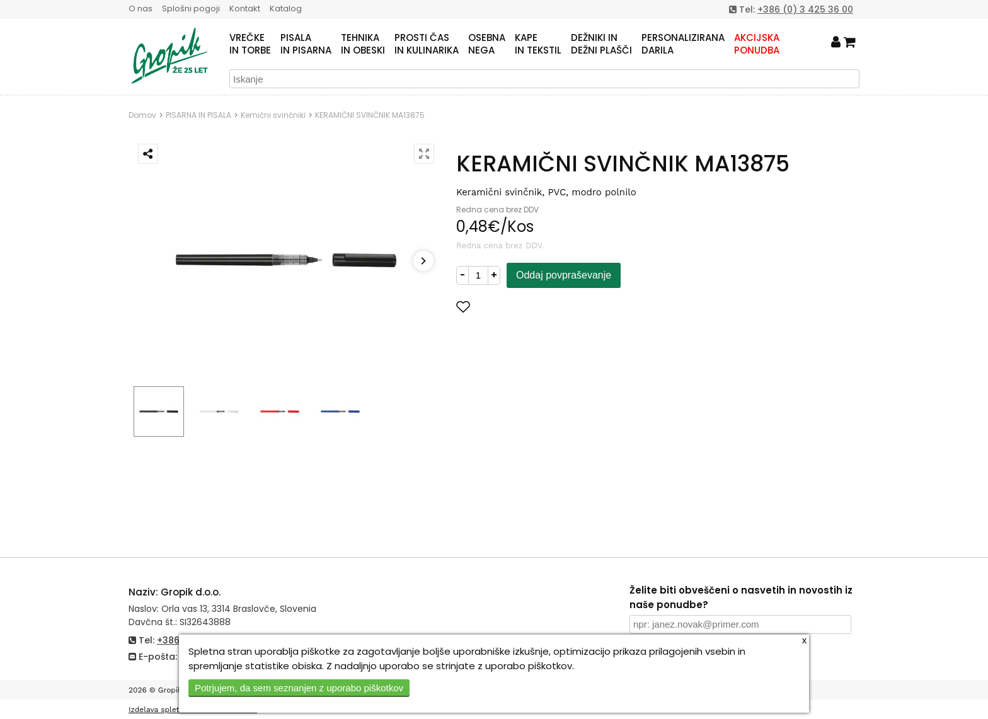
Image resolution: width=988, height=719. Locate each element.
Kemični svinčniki (273, 115)
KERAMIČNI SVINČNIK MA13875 (370, 115)
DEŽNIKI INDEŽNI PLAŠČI (601, 44)
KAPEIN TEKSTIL (538, 44)
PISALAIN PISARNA (305, 44)
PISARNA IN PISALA (198, 115)
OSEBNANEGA (486, 44)
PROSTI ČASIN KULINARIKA (426, 44)
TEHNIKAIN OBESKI (363, 44)
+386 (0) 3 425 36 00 (805, 9)
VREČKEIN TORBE (250, 44)
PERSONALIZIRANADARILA (683, 44)
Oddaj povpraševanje (563, 275)
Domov (142, 115)
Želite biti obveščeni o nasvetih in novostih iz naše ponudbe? (741, 597)
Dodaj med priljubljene (525, 306)
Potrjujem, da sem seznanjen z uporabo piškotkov (299, 687)
